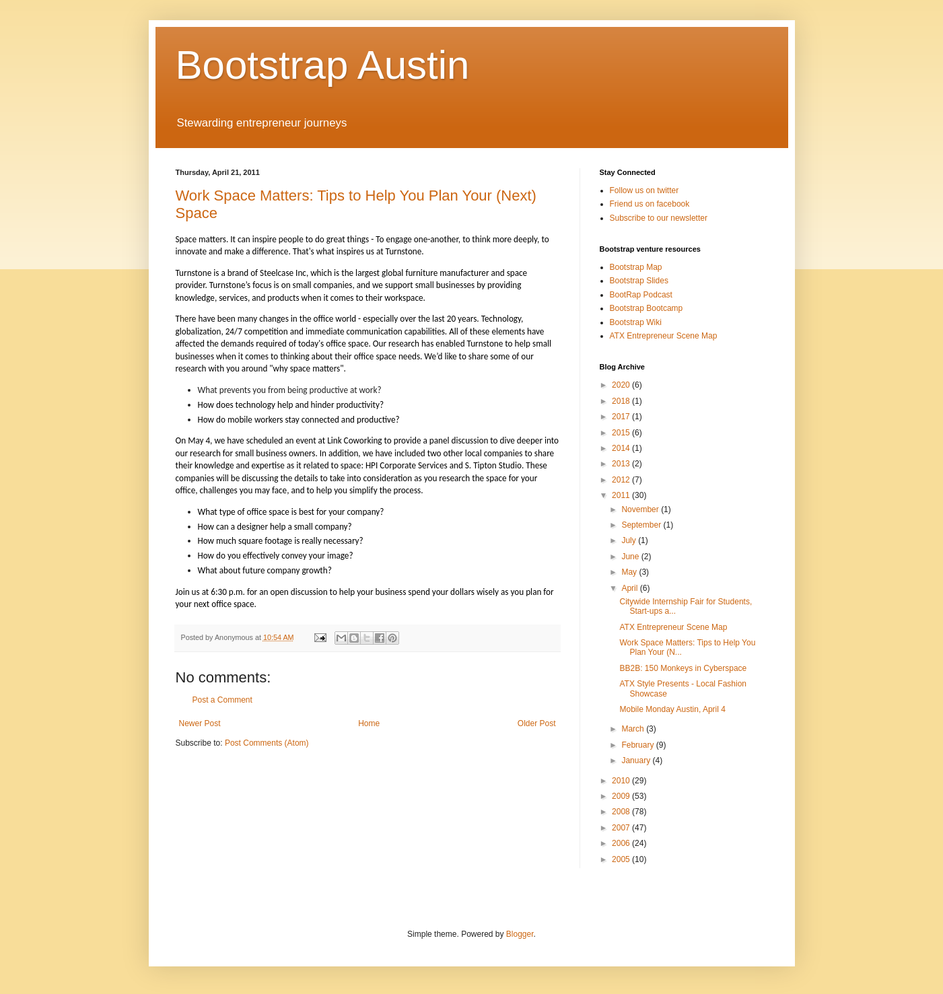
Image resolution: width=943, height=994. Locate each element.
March (633, 729)
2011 (622, 495)
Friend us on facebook (650, 204)
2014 (622, 448)
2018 (622, 401)
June (631, 556)
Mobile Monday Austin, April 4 (672, 709)
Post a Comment (222, 700)
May (630, 572)
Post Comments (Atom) (267, 743)
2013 (622, 463)
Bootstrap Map (636, 267)
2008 (622, 811)
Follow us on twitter (644, 190)
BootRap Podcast (641, 294)
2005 (622, 859)
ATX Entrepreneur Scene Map (664, 336)
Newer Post (200, 723)
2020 (622, 385)
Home (369, 723)
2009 (622, 796)
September (642, 525)
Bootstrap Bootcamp (646, 308)
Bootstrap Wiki (636, 322)
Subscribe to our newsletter (658, 218)
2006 (622, 843)
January (636, 760)
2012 (622, 480)
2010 (622, 780)
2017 (622, 416)
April (630, 588)
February (638, 745)
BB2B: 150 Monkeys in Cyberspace (682, 668)
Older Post (537, 723)
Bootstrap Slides (639, 280)
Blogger (520, 934)
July (629, 540)
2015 (622, 432)
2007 (622, 827)
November (641, 509)
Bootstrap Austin (323, 64)
